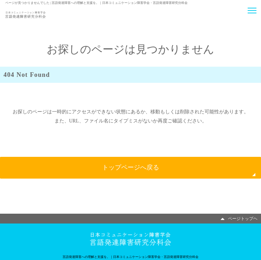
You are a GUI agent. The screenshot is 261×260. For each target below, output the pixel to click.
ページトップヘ (239, 218)
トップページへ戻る (130, 167)
